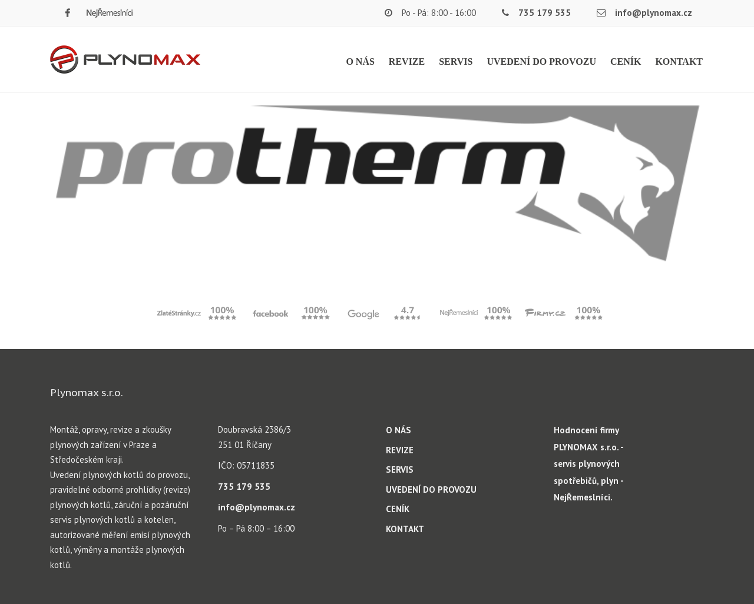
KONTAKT (679, 62)
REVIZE (407, 62)
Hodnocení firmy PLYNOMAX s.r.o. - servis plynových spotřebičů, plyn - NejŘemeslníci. (588, 463)
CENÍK (625, 62)
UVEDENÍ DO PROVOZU (541, 62)
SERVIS (455, 62)
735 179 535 (544, 12)
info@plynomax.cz (653, 12)
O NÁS (360, 62)
